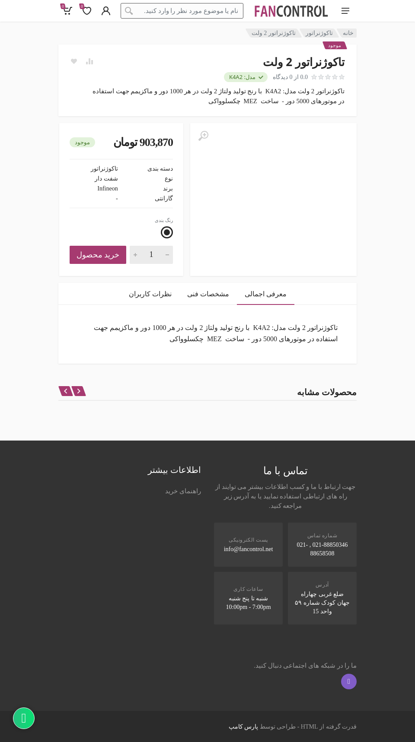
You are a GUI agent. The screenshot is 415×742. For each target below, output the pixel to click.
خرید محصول (98, 255)
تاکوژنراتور (319, 33)
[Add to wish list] (74, 61)
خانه (348, 33)
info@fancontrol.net (248, 549)
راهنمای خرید (183, 491)
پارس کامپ (244, 726)
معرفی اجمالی (266, 294)
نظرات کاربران (150, 294)
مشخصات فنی (208, 294)
